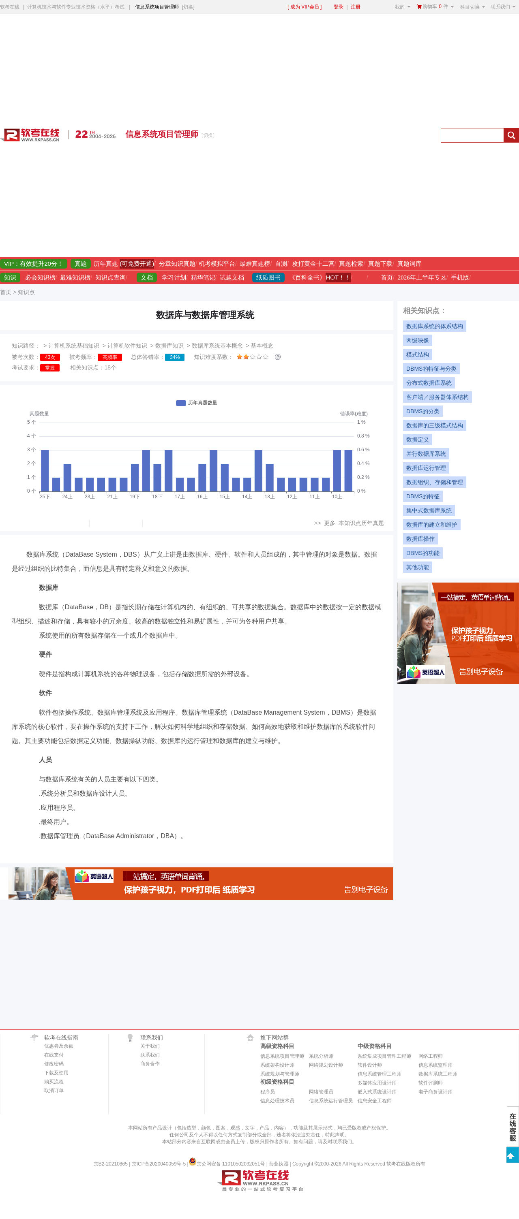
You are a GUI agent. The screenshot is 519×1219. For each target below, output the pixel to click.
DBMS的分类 (423, 411)
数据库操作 (420, 539)
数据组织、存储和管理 (434, 482)
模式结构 (417, 354)
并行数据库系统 (426, 453)
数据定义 (417, 439)
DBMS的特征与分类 (431, 368)
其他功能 (417, 567)
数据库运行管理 (426, 468)
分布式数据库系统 (429, 383)
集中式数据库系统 (429, 510)
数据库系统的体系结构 (434, 326)
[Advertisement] (340, 135)
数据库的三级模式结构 (434, 425)
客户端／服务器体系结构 (437, 397)
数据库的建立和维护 (431, 524)
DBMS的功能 (423, 553)
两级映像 (417, 340)
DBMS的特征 (423, 496)
